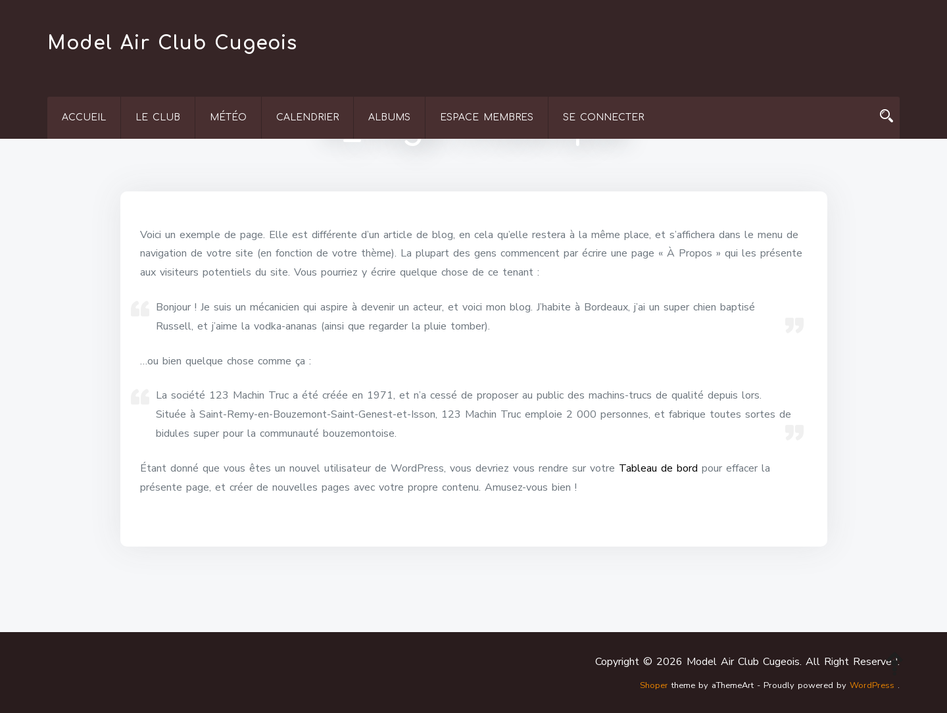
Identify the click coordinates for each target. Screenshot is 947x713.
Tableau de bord (658, 468)
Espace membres (486, 117)
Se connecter (603, 117)
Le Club (157, 117)
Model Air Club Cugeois (172, 43)
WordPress (872, 685)
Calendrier (307, 117)
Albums (389, 117)
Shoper (654, 685)
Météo (228, 117)
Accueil (84, 117)
